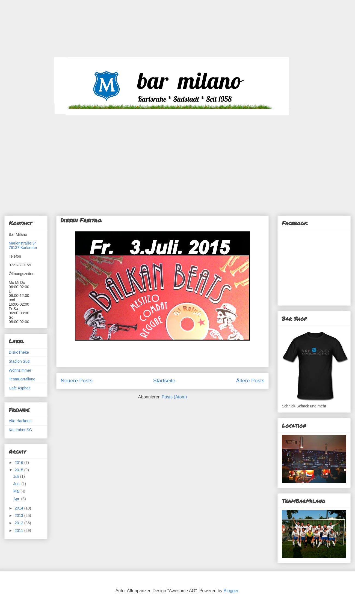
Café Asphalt (19, 388)
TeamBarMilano (22, 379)
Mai (16, 491)
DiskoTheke (19, 352)
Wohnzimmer (20, 370)
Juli (16, 476)
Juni (17, 484)
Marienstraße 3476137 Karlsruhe (23, 245)
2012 (19, 523)
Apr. (17, 499)
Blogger (231, 590)
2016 (19, 462)
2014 (19, 508)
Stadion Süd (19, 361)
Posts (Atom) (174, 397)
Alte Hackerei (20, 421)
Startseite (164, 380)
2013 (19, 515)
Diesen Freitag (81, 220)
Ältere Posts (250, 380)
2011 (19, 530)
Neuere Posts (76, 380)
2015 (19, 470)
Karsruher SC (20, 430)
